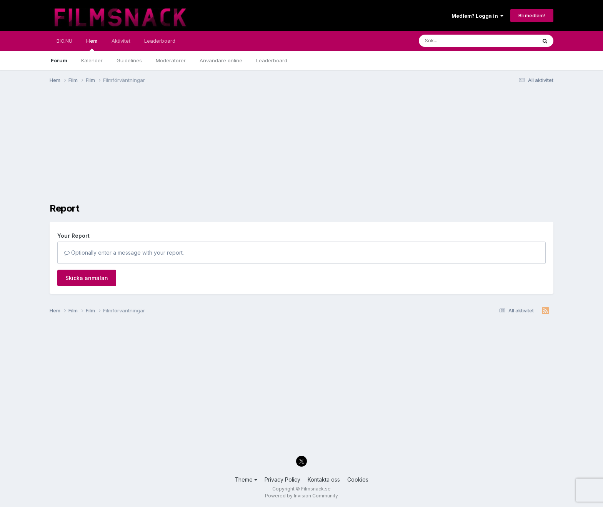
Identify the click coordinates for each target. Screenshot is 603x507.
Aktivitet (121, 41)
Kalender (92, 60)
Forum (59, 60)
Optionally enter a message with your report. (124, 252)
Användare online (221, 60)
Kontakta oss (324, 479)
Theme (246, 479)
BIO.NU (64, 41)
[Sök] (461, 41)
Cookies (357, 479)
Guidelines (129, 60)
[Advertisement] (190, 149)
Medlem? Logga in (477, 16)
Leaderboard (271, 60)
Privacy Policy (282, 479)
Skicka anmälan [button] (86, 278)
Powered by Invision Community (301, 496)
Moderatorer (171, 60)
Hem (92, 44)
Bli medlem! (531, 15)
